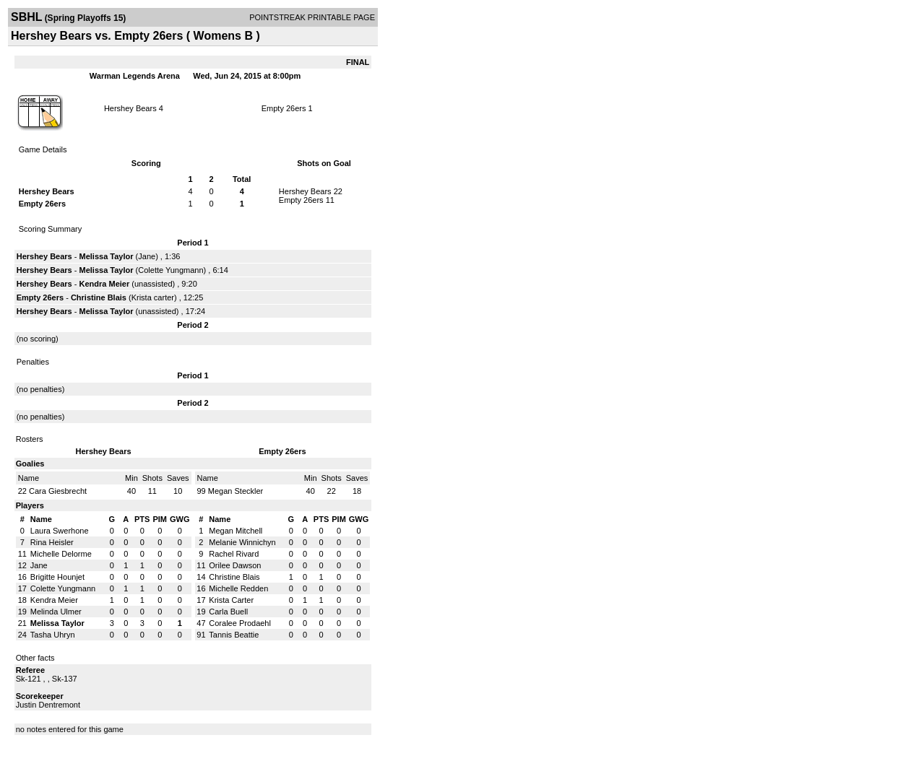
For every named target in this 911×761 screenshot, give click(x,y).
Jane (146, 256)
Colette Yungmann (170, 270)
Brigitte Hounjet (57, 577)
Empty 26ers (284, 108)
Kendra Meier (104, 283)
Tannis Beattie (234, 634)
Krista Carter (231, 600)
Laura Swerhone (59, 530)
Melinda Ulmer (56, 611)
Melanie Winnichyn (242, 542)
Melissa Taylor (106, 256)
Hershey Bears (130, 108)
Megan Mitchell (235, 530)
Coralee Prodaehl (240, 623)
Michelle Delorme (61, 553)
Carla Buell (228, 611)
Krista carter (152, 297)
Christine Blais (98, 297)
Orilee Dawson (235, 565)
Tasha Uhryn (52, 634)
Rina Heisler (52, 542)
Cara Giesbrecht (58, 491)
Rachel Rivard (234, 553)
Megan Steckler (235, 491)
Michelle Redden (238, 588)
